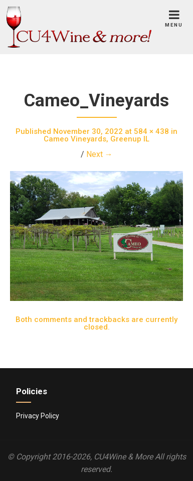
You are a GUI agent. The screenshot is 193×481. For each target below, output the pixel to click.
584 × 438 (151, 131)
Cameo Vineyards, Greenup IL (96, 138)
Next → (99, 154)
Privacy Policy (37, 416)
